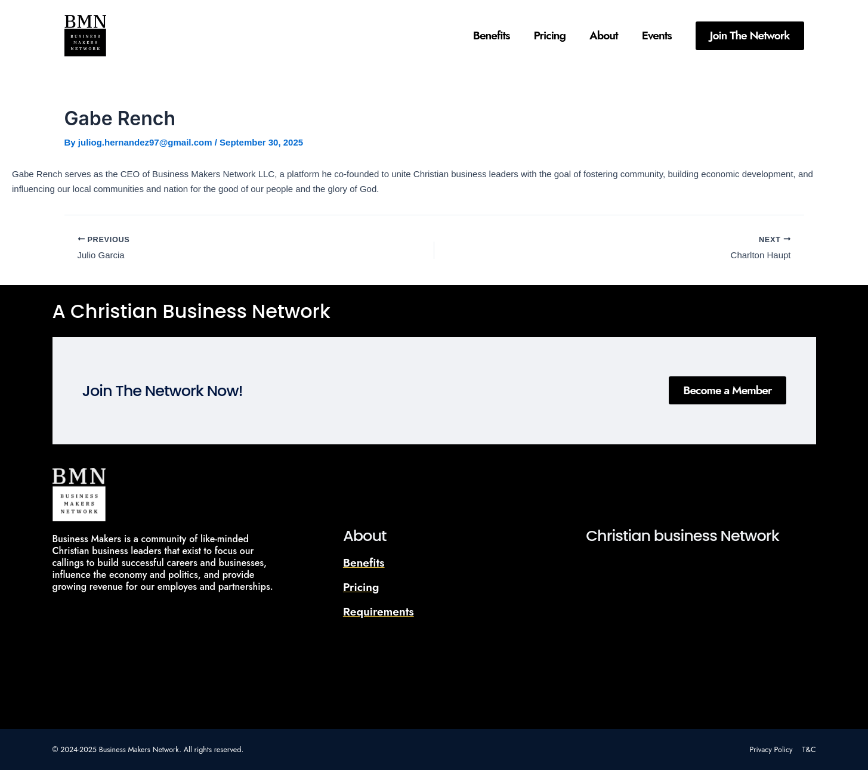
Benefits (491, 35)
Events (657, 35)
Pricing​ (550, 35)
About (603, 35)
